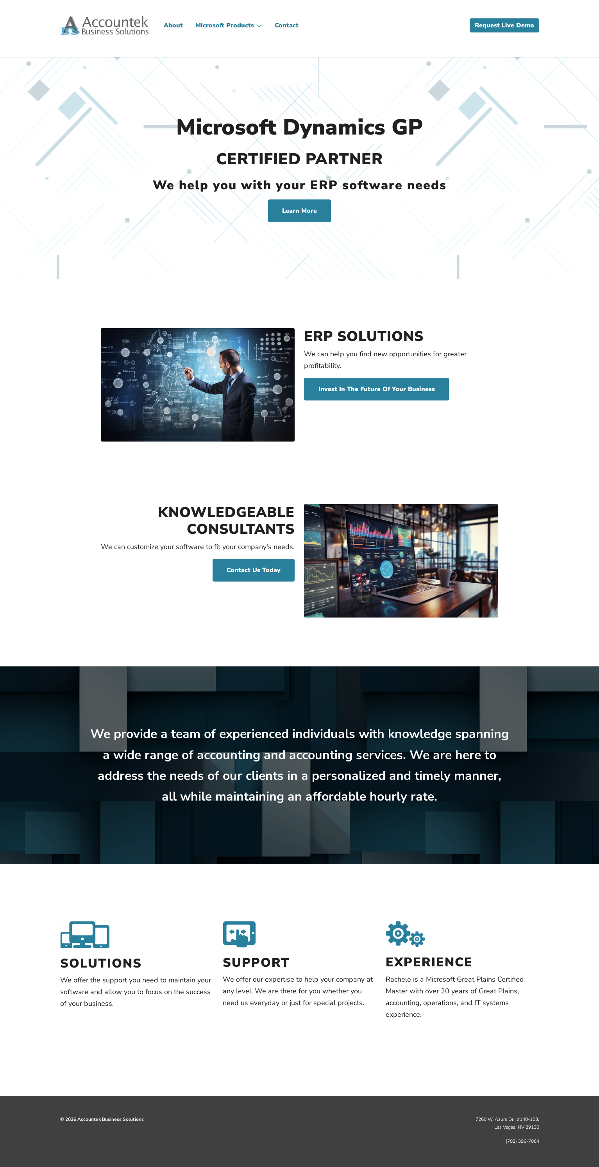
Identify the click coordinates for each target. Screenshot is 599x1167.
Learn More (299, 210)
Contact (287, 25)
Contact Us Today (254, 570)
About (173, 25)
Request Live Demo (504, 25)
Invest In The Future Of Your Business (376, 389)
